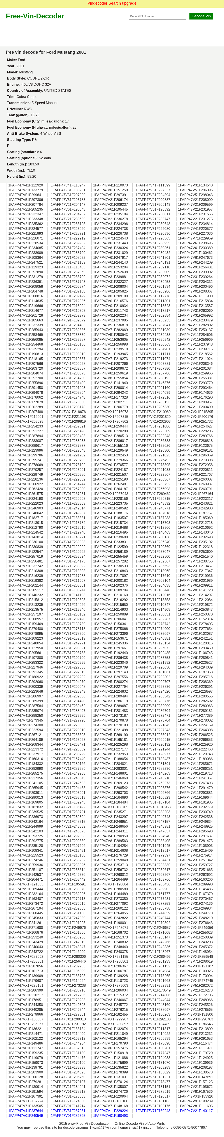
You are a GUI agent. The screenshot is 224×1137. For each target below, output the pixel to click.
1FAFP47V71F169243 (153, 1111)
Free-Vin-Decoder (35, 16)
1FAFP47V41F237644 (25, 1111)
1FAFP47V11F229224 (110, 1111)
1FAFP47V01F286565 (68, 1115)
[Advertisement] (112, 33)
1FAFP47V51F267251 (68, 1111)
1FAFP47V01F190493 (110, 1115)
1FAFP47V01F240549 (25, 1115)
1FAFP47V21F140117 (195, 1111)
